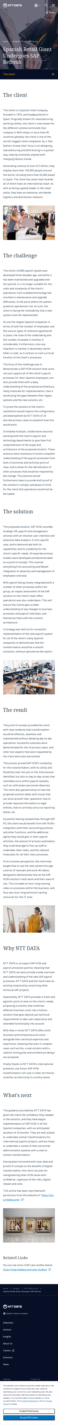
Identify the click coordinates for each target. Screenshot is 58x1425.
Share (50, 12)
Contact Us (35, 1379)
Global (17, 1313)
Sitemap (6, 1379)
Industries (8, 1322)
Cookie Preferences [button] (30, 1401)
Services (7, 1329)
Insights (16, 41)
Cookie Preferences (29, 1411)
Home (5, 41)
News (6, 1364)
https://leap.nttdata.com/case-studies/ (25, 1269)
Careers (7, 1350)
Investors (8, 1357)
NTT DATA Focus (31, 41)
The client (19, 74)
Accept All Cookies (29, 1417)
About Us (7, 1343)
